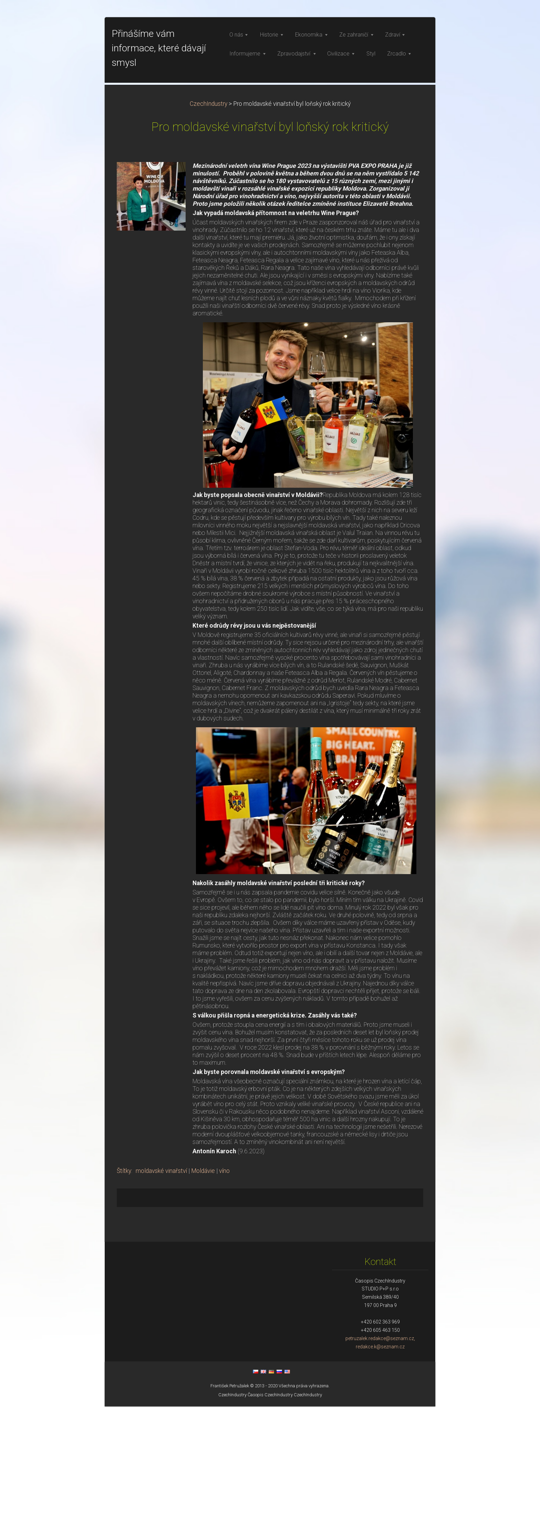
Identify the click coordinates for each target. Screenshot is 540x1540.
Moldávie (203, 1304)
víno (224, 1304)
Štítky (124, 1304)
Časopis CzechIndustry (270, 1528)
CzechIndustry (208, 237)
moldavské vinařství (161, 1304)
